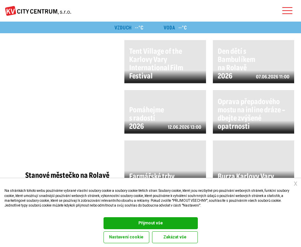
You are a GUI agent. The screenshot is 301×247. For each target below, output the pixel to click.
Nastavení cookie (126, 237)
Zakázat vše (175, 237)
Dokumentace (13, 212)
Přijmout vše (150, 223)
